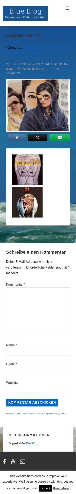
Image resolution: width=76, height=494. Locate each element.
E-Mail (10, 364)
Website (12, 382)
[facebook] (5, 462)
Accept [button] (46, 488)
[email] (23, 462)
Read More (61, 488)
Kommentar (15, 284)
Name (10, 345)
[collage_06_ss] (37, 64)
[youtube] (14, 462)
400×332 (30, 443)
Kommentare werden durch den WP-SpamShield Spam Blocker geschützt (36, 414)
